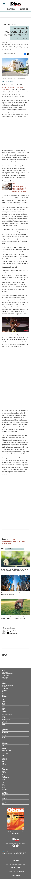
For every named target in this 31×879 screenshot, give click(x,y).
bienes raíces (21, 541)
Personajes (4, 798)
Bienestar (4, 800)
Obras (3, 670)
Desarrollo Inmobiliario (9, 25)
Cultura (3, 779)
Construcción (11, 9)
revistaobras (13, 845)
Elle (3, 782)
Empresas (4, 683)
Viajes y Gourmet (5, 739)
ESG (2, 693)
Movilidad (4, 748)
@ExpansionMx (14, 633)
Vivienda (13, 539)
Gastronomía (5, 793)
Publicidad (16, 860)
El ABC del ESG (5, 753)
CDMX (13, 184)
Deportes (4, 734)
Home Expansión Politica (7, 685)
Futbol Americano (6, 719)
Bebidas (3, 795)
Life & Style (5, 729)
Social (3, 745)
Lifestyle (4, 724)
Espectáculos (5, 769)
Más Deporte (4, 722)
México (3, 703)
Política (4, 700)
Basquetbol (4, 721)
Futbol (3, 716)
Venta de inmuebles (8, 543)
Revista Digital (5, 726)
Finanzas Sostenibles (6, 750)
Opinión (3, 709)
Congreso (4, 704)
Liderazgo (4, 761)
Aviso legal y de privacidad (15, 864)
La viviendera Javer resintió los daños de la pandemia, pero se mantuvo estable (15, 617)
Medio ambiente (5, 743)
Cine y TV (4, 735)
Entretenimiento (5, 732)
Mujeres (3, 695)
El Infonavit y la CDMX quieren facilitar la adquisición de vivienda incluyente (14, 570)
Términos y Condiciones (15, 871)
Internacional (5, 688)
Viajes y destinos (5, 797)
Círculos (4, 772)
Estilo (3, 730)
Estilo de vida (5, 789)
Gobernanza (4, 747)
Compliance (15, 868)
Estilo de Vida (5, 802)
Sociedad (4, 711)
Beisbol (3, 717)
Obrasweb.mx (17, 845)
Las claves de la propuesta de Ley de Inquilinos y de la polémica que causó (19, 189)
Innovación (4, 752)
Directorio (15, 875)
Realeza (3, 771)
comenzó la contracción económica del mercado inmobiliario (15, 87)
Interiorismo (5, 679)
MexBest (4, 792)
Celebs (3, 787)
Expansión (5, 682)
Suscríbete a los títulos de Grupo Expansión (15, 832)
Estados (3, 708)
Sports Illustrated (7, 714)
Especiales (4, 765)
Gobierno (4, 701)
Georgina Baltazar (12, 631)
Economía (4, 687)
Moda (3, 774)
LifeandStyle (4, 697)
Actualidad (4, 760)
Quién (3, 768)
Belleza (3, 776)
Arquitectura (5, 677)
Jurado (3, 803)
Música (3, 737)
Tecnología (4, 690)
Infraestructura (6, 675)
